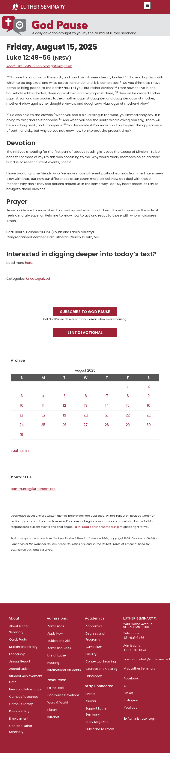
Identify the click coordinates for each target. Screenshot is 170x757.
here (28, 262)
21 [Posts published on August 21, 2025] (106, 415)
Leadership (17, 654)
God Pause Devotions (63, 695)
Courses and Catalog (101, 669)
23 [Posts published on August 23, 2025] (148, 415)
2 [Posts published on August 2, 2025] (149, 386)
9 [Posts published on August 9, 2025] (149, 395)
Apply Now (55, 633)
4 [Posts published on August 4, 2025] (43, 395)
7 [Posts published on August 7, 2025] (107, 395)
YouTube (130, 707)
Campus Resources (23, 696)
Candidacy (94, 676)
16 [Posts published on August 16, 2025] (148, 405)
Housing (53, 663)
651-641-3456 (134, 638)
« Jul (14, 450)
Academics (94, 626)
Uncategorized (38, 278)
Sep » (24, 450)
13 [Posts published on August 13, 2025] (85, 405)
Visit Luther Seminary (139, 668)
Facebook (131, 678)
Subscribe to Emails (100, 729)
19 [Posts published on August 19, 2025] (64, 415)
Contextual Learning (101, 661)
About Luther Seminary (19, 629)
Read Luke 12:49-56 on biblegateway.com (39, 66)
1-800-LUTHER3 (135, 650)
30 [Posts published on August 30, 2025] (149, 424)
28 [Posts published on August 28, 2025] (107, 424)
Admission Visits (59, 648)
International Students (64, 670)
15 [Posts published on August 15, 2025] (127, 405)
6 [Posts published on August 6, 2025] (86, 395)
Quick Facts (18, 639)
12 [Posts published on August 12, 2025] (64, 405)
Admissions (55, 626)
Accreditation (19, 669)
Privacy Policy (19, 711)
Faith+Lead (55, 688)
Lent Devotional (85, 332)
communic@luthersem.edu (33, 488)
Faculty (91, 654)
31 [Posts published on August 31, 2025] (21, 434)
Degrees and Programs (95, 636)
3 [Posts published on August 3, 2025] (22, 395)
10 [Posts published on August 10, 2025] (21, 405)
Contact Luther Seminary (20, 729)
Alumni (91, 701)
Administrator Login (142, 718)
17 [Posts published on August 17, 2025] (21, 415)
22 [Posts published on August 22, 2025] (128, 415)
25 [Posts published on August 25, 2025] (43, 424)
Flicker (128, 693)
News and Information (25, 689)
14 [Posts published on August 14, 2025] (107, 405)
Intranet (53, 717)
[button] (147, 5)
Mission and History (23, 647)
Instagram (131, 700)
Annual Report (19, 661)
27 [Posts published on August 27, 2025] (86, 424)
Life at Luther (57, 655)
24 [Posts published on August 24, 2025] (22, 424)
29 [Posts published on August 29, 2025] (128, 424)
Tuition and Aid (58, 641)
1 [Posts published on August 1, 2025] (127, 386)
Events (90, 694)
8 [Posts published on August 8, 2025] (128, 395)
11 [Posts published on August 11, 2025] (43, 405)
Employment (19, 718)
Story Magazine (97, 722)
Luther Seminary (72, 7)
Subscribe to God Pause (85, 311)
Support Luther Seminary (97, 711)
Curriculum (94, 647)
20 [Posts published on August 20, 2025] (86, 415)
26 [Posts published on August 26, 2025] (64, 424)
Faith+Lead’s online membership (96, 527)
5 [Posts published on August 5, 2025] (64, 395)
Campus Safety (21, 704)
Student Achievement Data (25, 679)
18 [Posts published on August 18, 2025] (43, 415)
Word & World (57, 702)
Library (52, 710)
